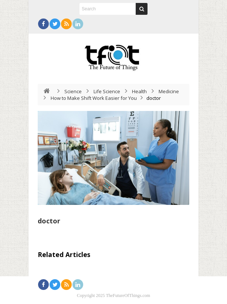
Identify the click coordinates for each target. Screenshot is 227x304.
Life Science (107, 91)
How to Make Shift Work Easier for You (94, 98)
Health (139, 91)
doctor (49, 220)
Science (73, 91)
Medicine (169, 91)
